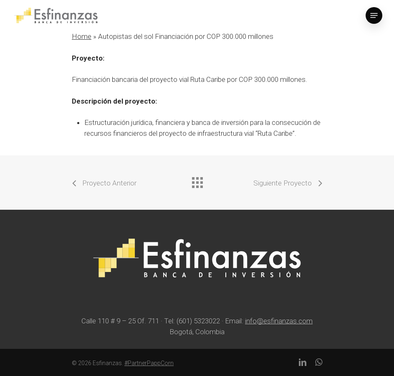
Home (81, 36)
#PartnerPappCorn (149, 363)
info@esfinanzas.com (279, 321)
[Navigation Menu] (374, 15)
